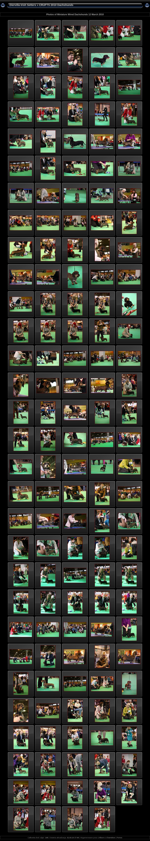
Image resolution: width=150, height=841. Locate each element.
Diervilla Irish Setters (22, 5)
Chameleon (110, 838)
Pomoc (119, 838)
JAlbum (101, 838)
